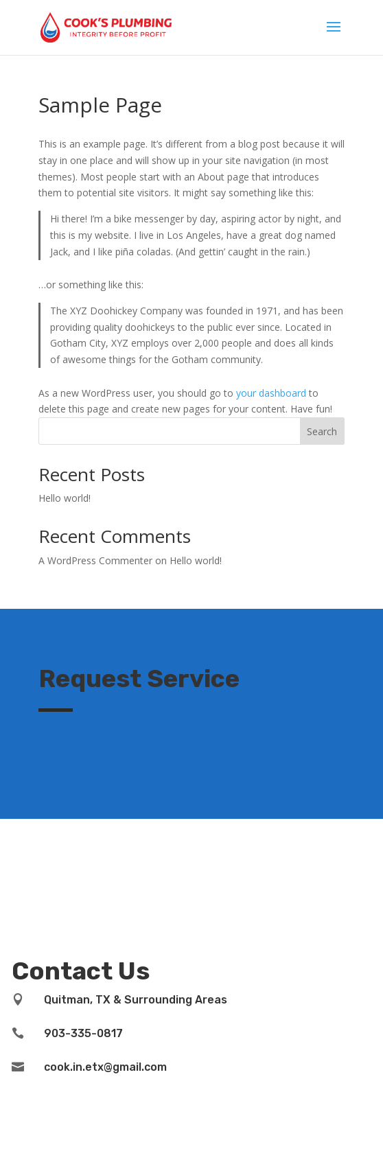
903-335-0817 (83, 1033)
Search (322, 431)
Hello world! (64, 497)
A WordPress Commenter (95, 560)
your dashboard (271, 392)
